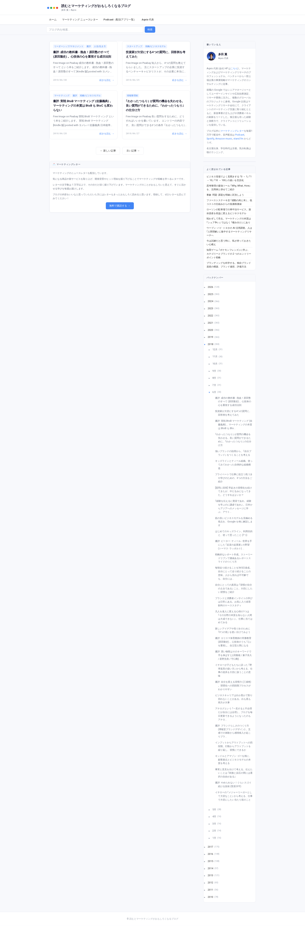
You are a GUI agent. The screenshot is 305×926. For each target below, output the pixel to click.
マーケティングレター (232, 130)
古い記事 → (133, 150)
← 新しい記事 (108, 150)
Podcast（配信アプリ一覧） (119, 19)
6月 (214, 392)
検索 (149, 29)
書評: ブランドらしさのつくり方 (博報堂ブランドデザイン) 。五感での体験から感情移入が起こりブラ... (234, 731)
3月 (214, 823)
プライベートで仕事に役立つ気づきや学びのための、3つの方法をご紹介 (235, 478)
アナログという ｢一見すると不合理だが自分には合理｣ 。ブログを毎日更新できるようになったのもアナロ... (235, 714)
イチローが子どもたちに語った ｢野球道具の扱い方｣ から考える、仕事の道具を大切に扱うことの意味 (235, 670)
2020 (211, 329)
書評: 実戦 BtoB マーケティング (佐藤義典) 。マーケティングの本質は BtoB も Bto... (235, 424)
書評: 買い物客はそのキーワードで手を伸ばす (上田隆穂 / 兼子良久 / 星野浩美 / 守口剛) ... (235, 655)
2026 (211, 286)
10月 (215, 363)
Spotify (210, 138)
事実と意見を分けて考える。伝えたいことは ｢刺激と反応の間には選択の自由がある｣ (235, 773)
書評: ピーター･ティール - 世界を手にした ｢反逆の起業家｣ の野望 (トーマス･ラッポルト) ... (235, 545)
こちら (234, 68)
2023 (211, 308)
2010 (211, 896)
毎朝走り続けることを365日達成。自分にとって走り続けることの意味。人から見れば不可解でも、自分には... (235, 573)
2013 (211, 875)
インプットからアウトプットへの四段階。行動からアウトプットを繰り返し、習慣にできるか (235, 746)
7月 (214, 384)
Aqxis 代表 (148, 19)
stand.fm (238, 138)
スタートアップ (134, 46)
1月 (214, 837)
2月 (214, 830)
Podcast (239, 134)
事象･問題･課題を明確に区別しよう (225, 194)
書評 (89, 46)
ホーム (53, 19)
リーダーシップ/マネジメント (68, 46)
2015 (211, 860)
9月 (214, 370)
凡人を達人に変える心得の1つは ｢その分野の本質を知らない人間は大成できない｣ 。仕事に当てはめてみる (235, 617)
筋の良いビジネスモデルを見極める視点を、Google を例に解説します (235, 522)
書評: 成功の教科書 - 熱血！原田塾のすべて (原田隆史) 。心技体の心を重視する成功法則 (234, 401)
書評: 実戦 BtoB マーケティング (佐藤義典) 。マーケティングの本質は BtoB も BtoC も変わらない (83, 105)
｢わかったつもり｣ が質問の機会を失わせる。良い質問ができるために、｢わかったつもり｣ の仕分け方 (155, 105)
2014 (211, 868)
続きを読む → (106, 79)
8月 (214, 377)
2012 (211, 882)
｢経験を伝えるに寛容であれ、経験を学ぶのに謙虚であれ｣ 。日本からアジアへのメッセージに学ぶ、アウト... (235, 506)
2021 (211, 322)
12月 (215, 349)
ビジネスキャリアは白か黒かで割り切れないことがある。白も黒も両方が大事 (235, 699)
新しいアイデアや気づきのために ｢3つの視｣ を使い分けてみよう (234, 630)
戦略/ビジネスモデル (155, 46)
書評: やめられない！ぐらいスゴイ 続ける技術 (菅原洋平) (234, 784)
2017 (211, 846)
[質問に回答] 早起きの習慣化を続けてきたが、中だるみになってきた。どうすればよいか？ (235, 491)
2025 (211, 294)
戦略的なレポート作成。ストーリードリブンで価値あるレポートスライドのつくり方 (235, 558)
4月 (214, 816)
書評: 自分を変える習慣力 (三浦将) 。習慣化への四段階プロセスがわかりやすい (234, 685)
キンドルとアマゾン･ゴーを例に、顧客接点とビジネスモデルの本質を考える (234, 759)
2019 (211, 337)
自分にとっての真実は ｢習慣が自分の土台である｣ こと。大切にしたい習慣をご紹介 (235, 588)
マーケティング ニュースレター (80, 19)
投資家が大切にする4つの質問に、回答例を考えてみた (235, 413)
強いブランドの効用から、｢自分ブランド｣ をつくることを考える (234, 453)
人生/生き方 (100, 46)
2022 (211, 315)
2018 (211, 344)
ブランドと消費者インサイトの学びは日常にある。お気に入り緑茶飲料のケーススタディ (235, 602)
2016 (211, 853)
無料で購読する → (119, 205)
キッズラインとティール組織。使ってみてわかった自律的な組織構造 (235, 464)
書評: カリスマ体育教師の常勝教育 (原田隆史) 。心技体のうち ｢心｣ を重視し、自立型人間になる (234, 642)
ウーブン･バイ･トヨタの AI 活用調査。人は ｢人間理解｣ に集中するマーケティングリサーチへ (229, 231)
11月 (215, 356)
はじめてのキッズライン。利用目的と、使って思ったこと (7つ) (235, 533)
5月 (214, 809)
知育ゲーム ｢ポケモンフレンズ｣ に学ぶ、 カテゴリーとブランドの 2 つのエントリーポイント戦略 (229, 253)
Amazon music (223, 138)
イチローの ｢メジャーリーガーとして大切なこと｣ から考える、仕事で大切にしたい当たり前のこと (235, 796)
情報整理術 (132, 95)
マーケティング (62, 95)
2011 (211, 889)
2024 (211, 301)
